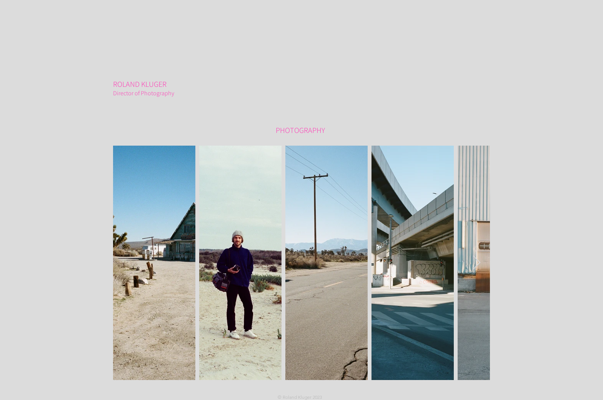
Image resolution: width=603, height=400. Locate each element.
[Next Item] (476, 263)
